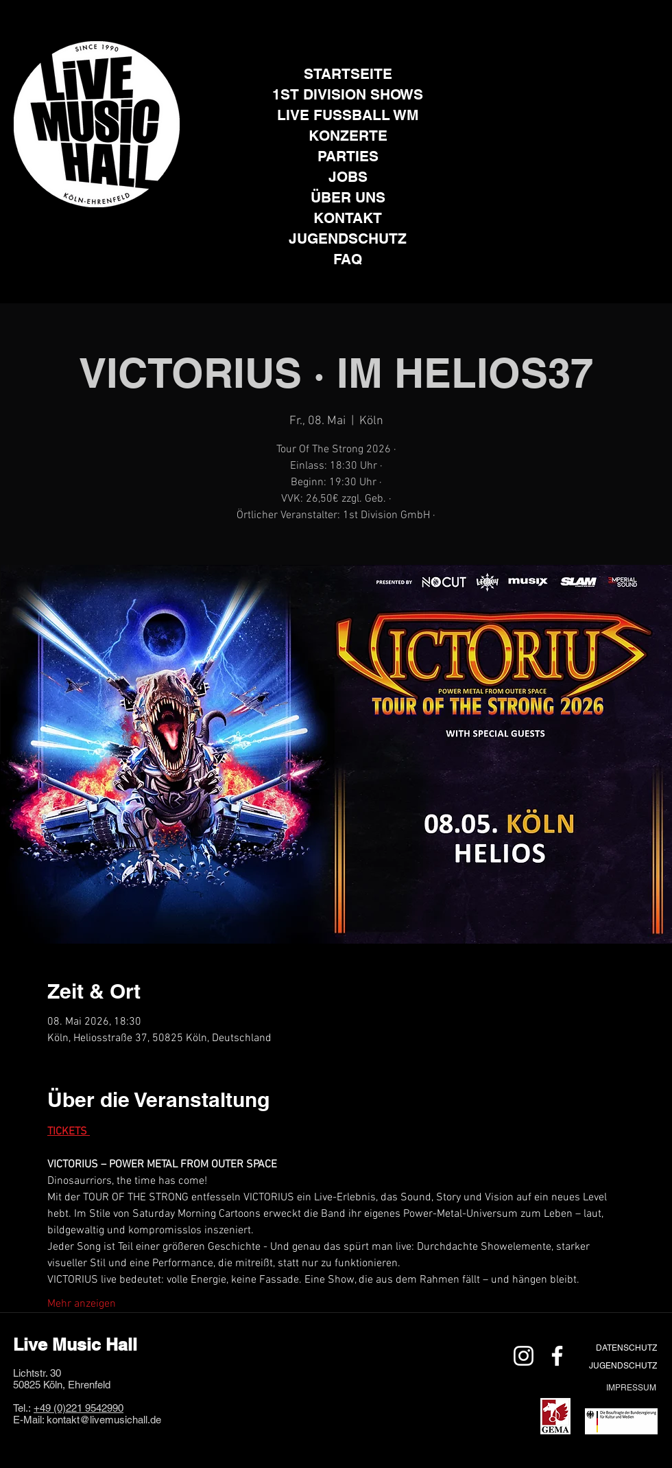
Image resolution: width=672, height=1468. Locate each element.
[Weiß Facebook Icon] (557, 1355)
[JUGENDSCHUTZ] (623, 1365)
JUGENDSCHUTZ (348, 238)
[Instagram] (80, 228)
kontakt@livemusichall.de (104, 1419)
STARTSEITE (348, 73)
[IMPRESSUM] (631, 1387)
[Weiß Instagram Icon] (523, 1355)
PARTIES (348, 156)
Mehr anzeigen (81, 1304)
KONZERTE (348, 135)
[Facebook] (113, 228)
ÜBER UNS (348, 197)
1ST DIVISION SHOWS (347, 94)
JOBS (348, 176)
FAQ (347, 259)
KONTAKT (347, 217)
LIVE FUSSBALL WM (348, 115)
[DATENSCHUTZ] (626, 1347)
